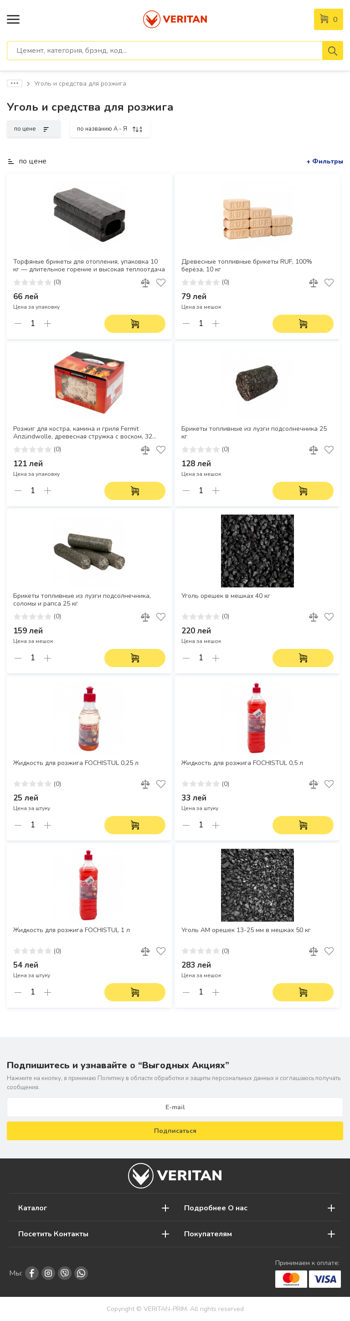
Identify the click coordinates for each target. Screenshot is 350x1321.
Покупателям (208, 1234)
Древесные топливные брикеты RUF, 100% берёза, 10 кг (246, 266)
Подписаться (175, 1131)
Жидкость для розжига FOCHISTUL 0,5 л (242, 763)
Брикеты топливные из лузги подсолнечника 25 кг (254, 433)
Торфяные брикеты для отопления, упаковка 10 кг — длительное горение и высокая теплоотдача (89, 266)
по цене (33, 129)
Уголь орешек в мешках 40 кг (225, 596)
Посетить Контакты (53, 1234)
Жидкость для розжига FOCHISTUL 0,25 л (76, 763)
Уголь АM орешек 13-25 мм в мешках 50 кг (246, 930)
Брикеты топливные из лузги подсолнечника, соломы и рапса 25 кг (82, 600)
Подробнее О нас (215, 1208)
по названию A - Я (110, 129)
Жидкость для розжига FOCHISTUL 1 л (71, 930)
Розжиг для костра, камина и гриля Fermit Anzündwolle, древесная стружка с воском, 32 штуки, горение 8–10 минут (82, 433)
